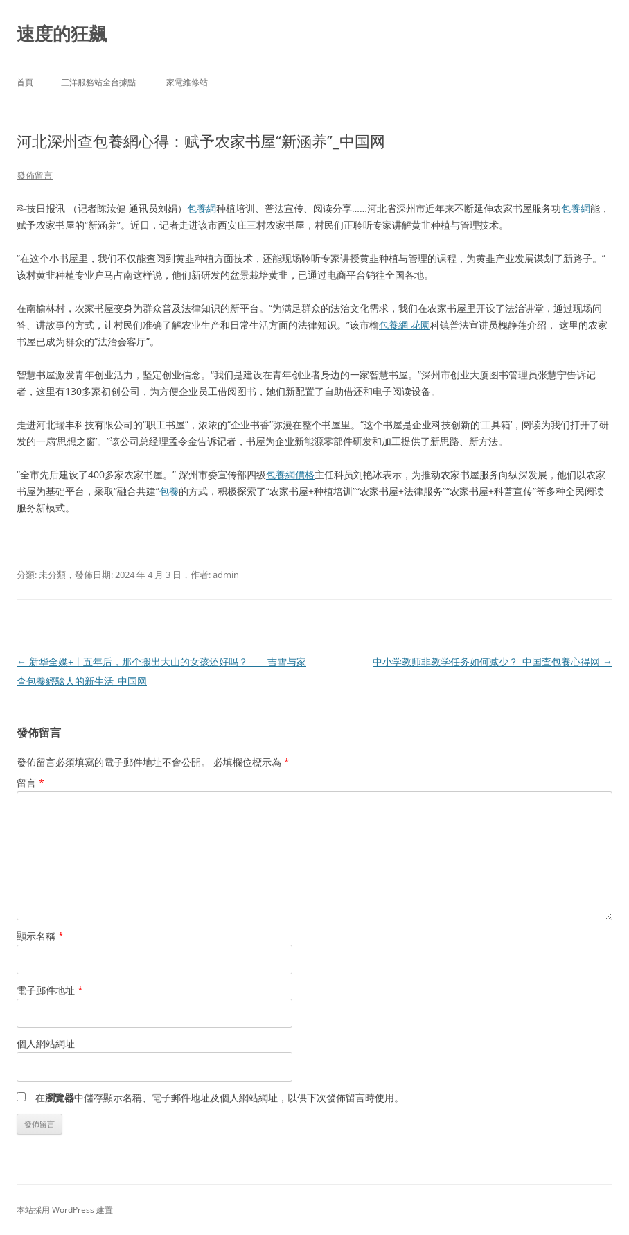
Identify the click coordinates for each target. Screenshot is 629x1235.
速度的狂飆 (62, 33)
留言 (30, 782)
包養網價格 (290, 474)
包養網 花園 (404, 324)
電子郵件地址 (50, 990)
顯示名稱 (40, 936)
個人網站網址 (46, 1043)
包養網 (201, 208)
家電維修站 (187, 82)
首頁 (25, 82)
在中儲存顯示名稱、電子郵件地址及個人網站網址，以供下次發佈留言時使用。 (219, 1097)
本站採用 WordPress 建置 (65, 1210)
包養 (169, 491)
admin (226, 574)
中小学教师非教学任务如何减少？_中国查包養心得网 (492, 661)
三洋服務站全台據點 (98, 82)
